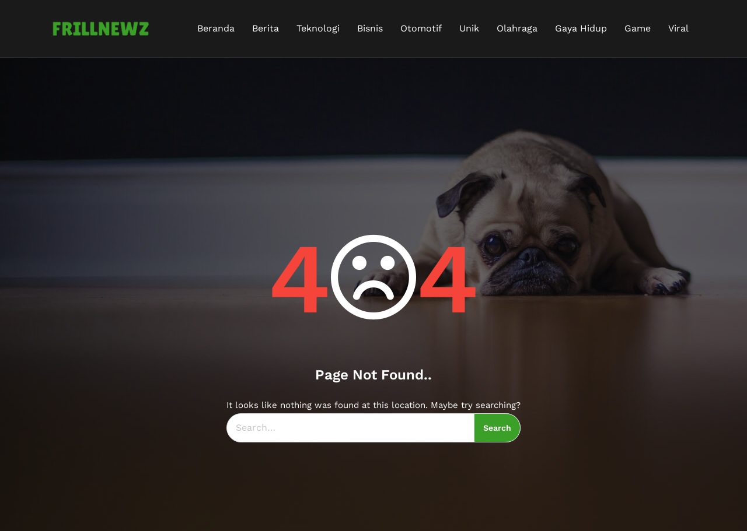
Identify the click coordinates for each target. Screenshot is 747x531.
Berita (265, 28)
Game (637, 28)
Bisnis (370, 28)
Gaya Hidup (581, 28)
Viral (678, 28)
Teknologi (318, 28)
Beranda (216, 28)
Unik (469, 28)
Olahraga (517, 28)
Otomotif (421, 28)
